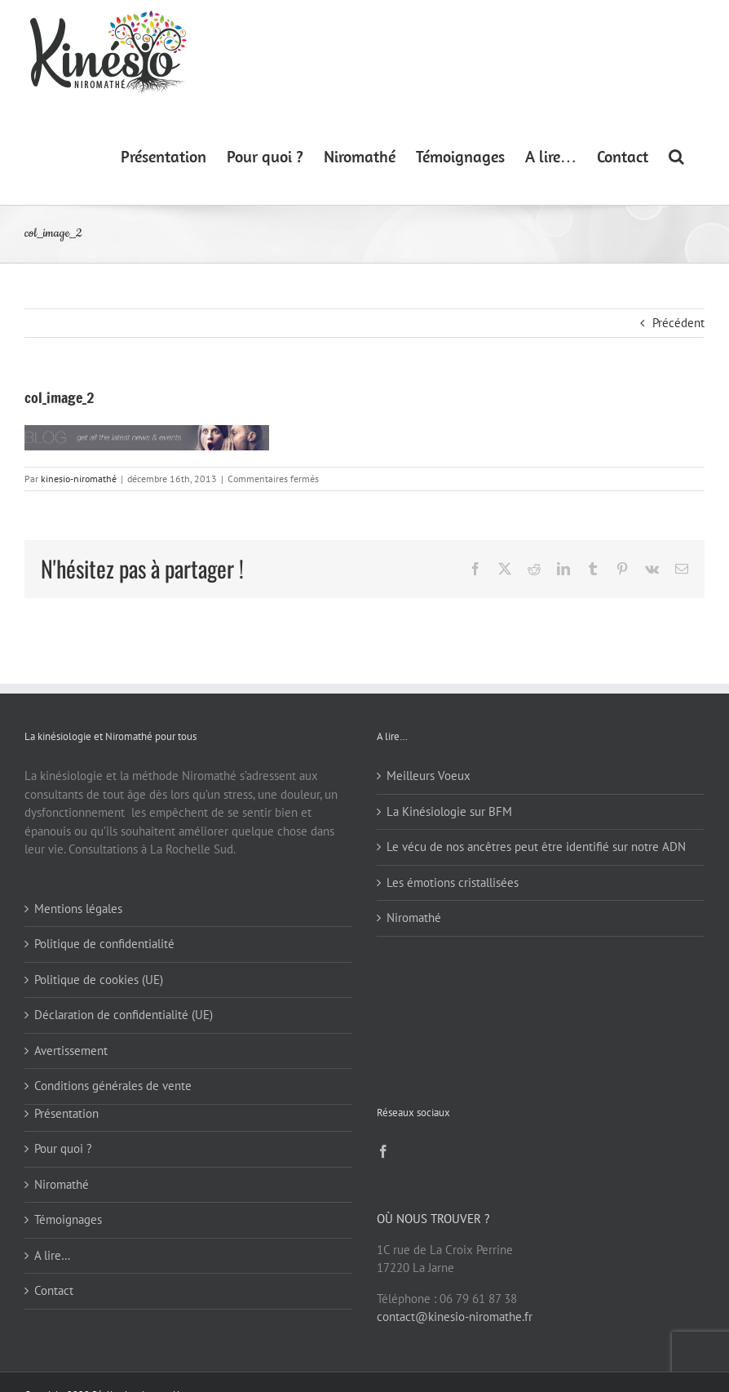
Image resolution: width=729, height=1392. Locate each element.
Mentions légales (78, 908)
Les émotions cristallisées (453, 882)
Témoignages (68, 1219)
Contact (53, 1290)
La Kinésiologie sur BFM (449, 811)
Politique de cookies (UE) (98, 979)
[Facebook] (383, 1151)
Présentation (66, 1113)
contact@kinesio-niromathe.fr (454, 1316)
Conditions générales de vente (113, 1085)
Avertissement (71, 1050)
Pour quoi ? (63, 1148)
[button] (676, 155)
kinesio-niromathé (79, 478)
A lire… (52, 1255)
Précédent (678, 322)
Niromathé (414, 917)
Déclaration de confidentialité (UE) (123, 1014)
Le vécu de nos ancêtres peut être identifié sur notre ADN (536, 846)
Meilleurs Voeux (429, 775)
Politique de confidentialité (104, 943)
